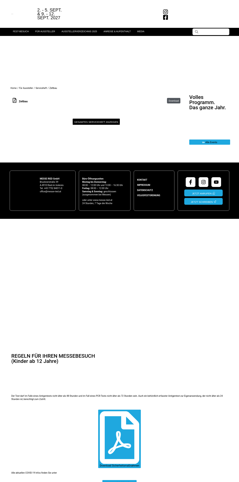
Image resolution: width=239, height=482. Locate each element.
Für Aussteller (45, 31)
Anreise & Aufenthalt (117, 31)
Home (13, 88)
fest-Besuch (21, 31)
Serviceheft (41, 88)
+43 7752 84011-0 (53, 188)
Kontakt (142, 180)
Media (140, 31)
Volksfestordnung (148, 195)
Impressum (143, 185)
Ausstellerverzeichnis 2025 (79, 31)
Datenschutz (145, 190)
